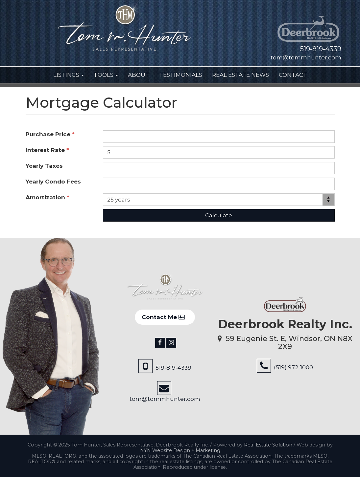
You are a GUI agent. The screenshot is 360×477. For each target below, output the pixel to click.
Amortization (47, 197)
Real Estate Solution (268, 445)
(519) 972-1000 (293, 367)
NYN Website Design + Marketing (180, 450)
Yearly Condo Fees (55, 181)
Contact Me (163, 317)
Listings (68, 75)
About (138, 75)
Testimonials (180, 75)
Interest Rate (47, 150)
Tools (106, 75)
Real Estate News (240, 75)
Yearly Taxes (46, 166)
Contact (293, 75)
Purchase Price (50, 134)
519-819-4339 (320, 49)
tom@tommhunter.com (306, 57)
